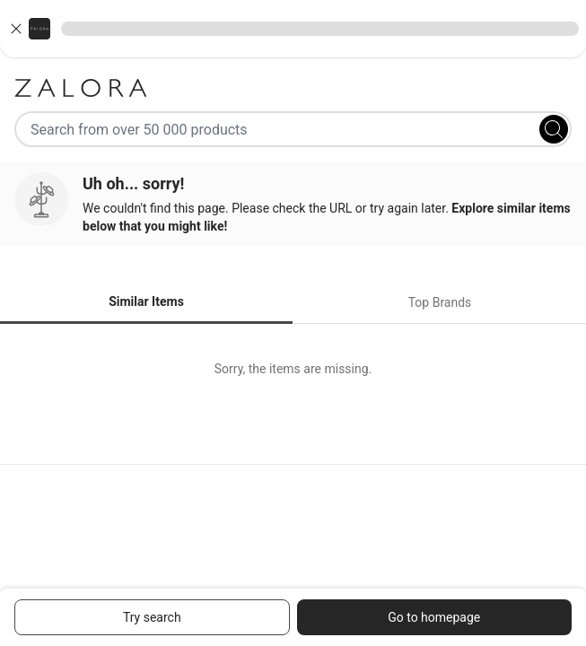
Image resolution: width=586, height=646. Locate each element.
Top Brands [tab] (440, 302)
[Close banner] (16, 29)
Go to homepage (434, 617)
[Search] (553, 129)
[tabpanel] (293, 369)
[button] (293, 28)
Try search (152, 617)
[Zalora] (293, 88)
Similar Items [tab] (146, 301)
